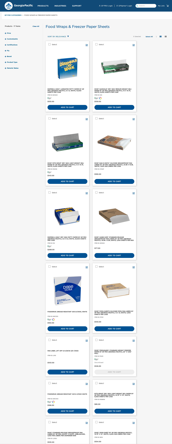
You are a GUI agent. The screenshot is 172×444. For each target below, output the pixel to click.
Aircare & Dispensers (12, 435)
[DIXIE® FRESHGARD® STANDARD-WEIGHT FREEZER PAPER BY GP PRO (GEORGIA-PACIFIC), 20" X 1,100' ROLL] (91, 175)
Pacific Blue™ (36, 432)
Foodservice (91, 428)
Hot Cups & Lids (10, 441)
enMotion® (35, 422)
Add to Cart (59, 95)
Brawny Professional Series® (42, 441)
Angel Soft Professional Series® (43, 438)
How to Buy (118, 428)
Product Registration (121, 432)
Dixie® (33, 428)
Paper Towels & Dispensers (15, 422)
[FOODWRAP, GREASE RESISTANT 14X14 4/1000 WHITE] (122, 175)
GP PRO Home (146, 441)
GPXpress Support (120, 435)
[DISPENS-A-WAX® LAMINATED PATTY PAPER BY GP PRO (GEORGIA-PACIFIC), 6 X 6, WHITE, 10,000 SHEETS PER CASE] (60, 61)
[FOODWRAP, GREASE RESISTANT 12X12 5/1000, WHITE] (122, 122)
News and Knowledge (149, 432)
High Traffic (90, 435)
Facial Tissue (9, 428)
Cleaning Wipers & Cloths (14, 438)
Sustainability (146, 428)
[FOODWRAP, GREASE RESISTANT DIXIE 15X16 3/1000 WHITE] (122, 220)
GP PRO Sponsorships (149, 425)
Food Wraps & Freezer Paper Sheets (40, 15)
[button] (50, 6)
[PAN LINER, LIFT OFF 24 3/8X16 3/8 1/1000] (60, 175)
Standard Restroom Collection (70, 428)
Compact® (35, 425)
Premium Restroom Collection (70, 425)
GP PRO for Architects (95, 438)
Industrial (90, 425)
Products (43, 6)
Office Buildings (92, 422)
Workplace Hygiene (66, 422)
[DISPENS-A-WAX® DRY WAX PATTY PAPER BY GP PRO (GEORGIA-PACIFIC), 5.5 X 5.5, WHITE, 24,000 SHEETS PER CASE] (60, 122)
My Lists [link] (161, 6)
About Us (144, 422)
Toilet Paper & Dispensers (14, 425)
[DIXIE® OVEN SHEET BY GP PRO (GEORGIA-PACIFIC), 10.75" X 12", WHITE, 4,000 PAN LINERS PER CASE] (91, 220)
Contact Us (117, 422)
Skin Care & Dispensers (13, 432)
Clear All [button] (36, 26)
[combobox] (58, 36)
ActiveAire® (35, 435)
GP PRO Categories (13, 15)
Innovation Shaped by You (69, 443)
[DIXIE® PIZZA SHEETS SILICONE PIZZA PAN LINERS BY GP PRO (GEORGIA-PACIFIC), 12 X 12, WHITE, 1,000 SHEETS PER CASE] (153, 122)
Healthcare (90, 432)
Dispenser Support (120, 438)
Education (90, 441)
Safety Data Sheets (121, 425)
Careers (143, 435)
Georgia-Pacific (146, 438)
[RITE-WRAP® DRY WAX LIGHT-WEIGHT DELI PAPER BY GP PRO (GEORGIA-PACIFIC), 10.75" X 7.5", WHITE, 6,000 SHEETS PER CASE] (153, 175)
